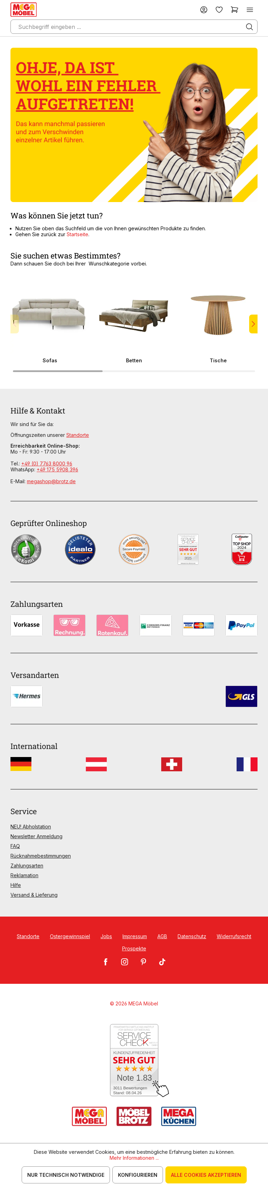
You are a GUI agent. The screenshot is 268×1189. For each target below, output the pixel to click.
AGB (162, 936)
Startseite (77, 234)
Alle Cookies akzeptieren (206, 1175)
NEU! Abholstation (30, 826)
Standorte (77, 435)
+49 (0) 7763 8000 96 (46, 463)
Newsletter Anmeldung (36, 836)
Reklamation (24, 875)
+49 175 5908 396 (57, 469)
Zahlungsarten (26, 865)
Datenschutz (192, 936)
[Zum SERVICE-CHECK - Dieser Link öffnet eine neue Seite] (134, 1060)
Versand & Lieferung (34, 895)
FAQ (15, 846)
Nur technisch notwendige (65, 1175)
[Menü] (250, 9)
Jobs (106, 936)
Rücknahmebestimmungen (40, 856)
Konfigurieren (137, 1175)
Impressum (134, 936)
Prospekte (134, 948)
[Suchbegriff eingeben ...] (134, 27)
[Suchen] (249, 27)
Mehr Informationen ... (134, 1158)
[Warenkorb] (234, 9)
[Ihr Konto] (203, 9)
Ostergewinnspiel (70, 936)
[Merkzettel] (219, 9)
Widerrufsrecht (234, 936)
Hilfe (15, 885)
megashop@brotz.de (51, 481)
